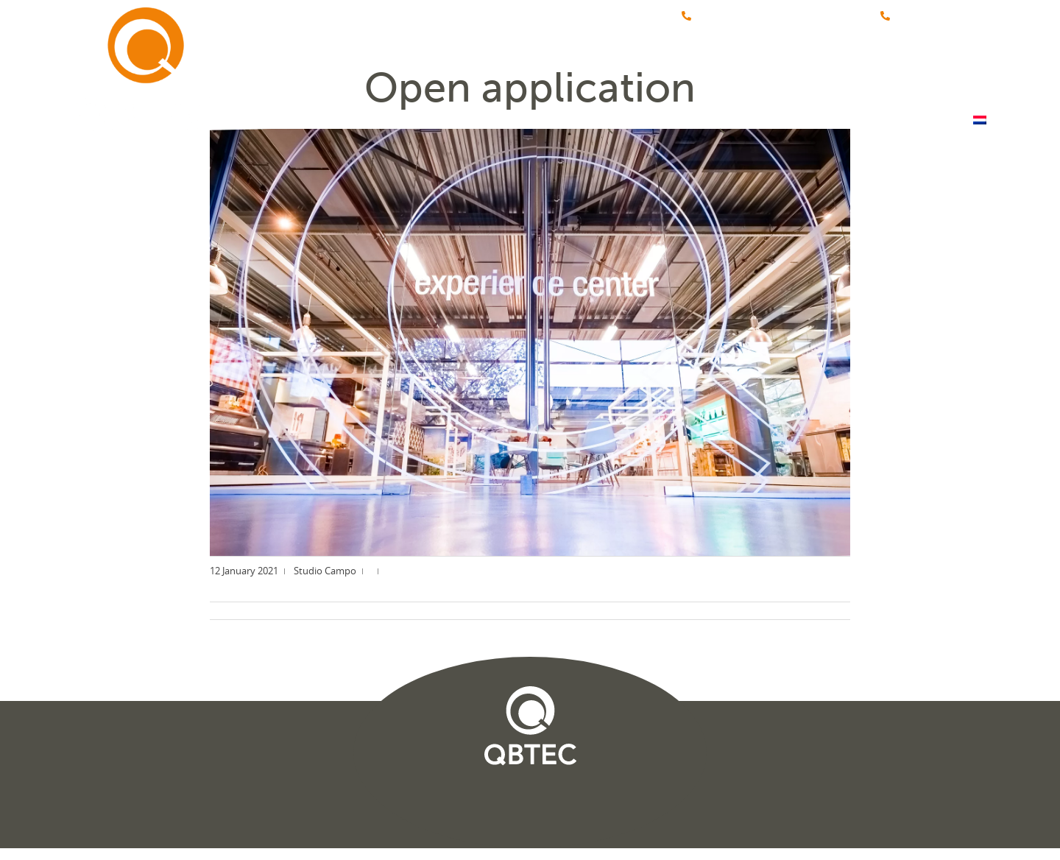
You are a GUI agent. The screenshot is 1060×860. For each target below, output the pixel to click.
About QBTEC (606, 71)
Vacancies (718, 71)
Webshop (817, 71)
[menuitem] (979, 72)
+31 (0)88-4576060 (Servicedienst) (772, 17)
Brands (504, 71)
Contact (910, 71)
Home (426, 71)
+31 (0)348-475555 (933, 17)
